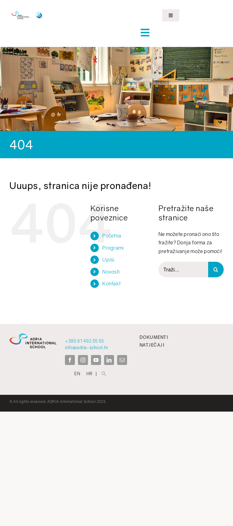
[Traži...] (183, 269)
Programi (113, 248)
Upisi (108, 259)
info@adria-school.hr (86, 347)
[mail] (122, 360)
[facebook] (70, 360)
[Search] (216, 269)
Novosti (111, 272)
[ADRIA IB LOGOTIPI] (27, 12)
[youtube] (96, 360)
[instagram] (83, 360)
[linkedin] (109, 360)
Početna (111, 236)
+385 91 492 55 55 (84, 341)
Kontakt (111, 283)
